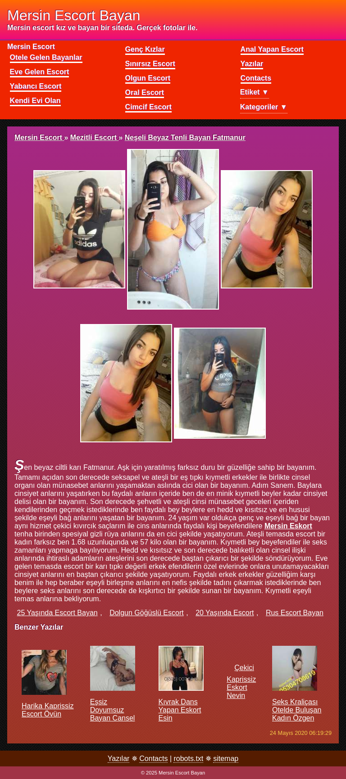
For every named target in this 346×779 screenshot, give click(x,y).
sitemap (225, 758)
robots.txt (188, 758)
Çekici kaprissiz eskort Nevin (241, 681)
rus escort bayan (294, 613)
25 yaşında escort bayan (57, 613)
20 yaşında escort (225, 613)
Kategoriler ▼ (263, 107)
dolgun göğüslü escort (146, 613)
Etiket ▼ (254, 92)
